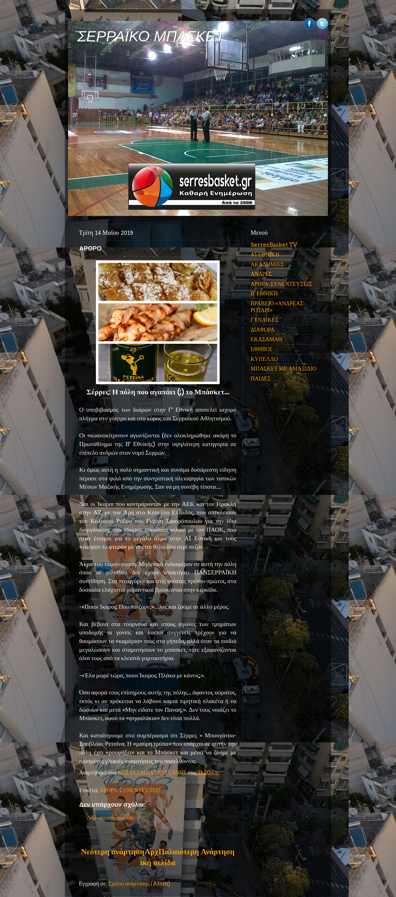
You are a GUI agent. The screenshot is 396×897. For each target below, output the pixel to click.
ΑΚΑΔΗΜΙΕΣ (267, 264)
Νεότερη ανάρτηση (112, 851)
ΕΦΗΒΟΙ (261, 349)
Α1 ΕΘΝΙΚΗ (265, 254)
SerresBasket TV (274, 245)
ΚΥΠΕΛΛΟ (264, 359)
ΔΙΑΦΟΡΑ (262, 329)
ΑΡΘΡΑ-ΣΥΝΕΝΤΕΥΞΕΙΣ (130, 790)
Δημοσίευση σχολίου (110, 817)
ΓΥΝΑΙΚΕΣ (264, 319)
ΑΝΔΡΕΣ (261, 274)
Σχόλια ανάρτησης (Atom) (139, 883)
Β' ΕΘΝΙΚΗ (264, 293)
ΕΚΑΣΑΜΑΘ (266, 339)
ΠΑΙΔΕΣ (261, 378)
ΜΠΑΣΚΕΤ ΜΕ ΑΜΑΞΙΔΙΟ (283, 368)
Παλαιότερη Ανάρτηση (196, 851)
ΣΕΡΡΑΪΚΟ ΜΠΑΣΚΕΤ (151, 36)
